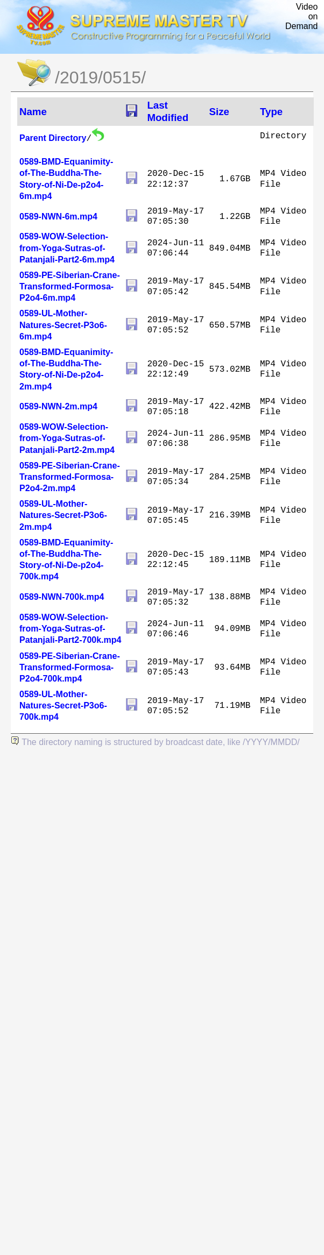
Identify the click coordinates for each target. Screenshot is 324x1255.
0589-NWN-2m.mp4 (58, 406)
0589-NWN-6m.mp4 (58, 216)
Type (271, 111)
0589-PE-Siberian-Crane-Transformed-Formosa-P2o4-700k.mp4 (69, 667)
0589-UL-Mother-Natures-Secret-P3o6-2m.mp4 (63, 515)
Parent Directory (53, 138)
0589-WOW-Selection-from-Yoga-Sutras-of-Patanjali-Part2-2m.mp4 (67, 438)
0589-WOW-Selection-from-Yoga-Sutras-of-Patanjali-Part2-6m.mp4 (67, 248)
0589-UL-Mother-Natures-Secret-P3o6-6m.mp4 (63, 325)
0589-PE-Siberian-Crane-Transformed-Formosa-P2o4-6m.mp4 (69, 286)
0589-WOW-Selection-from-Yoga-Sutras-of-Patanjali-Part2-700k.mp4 (70, 628)
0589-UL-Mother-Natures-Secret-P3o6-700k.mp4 (63, 705)
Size (219, 111)
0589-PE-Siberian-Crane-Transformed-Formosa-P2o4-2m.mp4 (69, 477)
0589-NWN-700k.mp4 (61, 596)
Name (33, 111)
